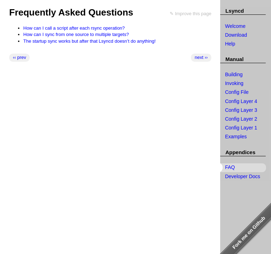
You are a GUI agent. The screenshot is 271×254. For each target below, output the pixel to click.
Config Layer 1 (241, 128)
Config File (237, 92)
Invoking (234, 83)
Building (234, 74)
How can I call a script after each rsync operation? (74, 28)
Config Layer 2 (241, 119)
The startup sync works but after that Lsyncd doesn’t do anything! (89, 41)
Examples (236, 136)
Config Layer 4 (241, 101)
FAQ (230, 167)
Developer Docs (242, 176)
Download (236, 35)
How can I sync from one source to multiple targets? (76, 34)
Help (230, 44)
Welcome (235, 26)
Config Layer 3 (241, 110)
